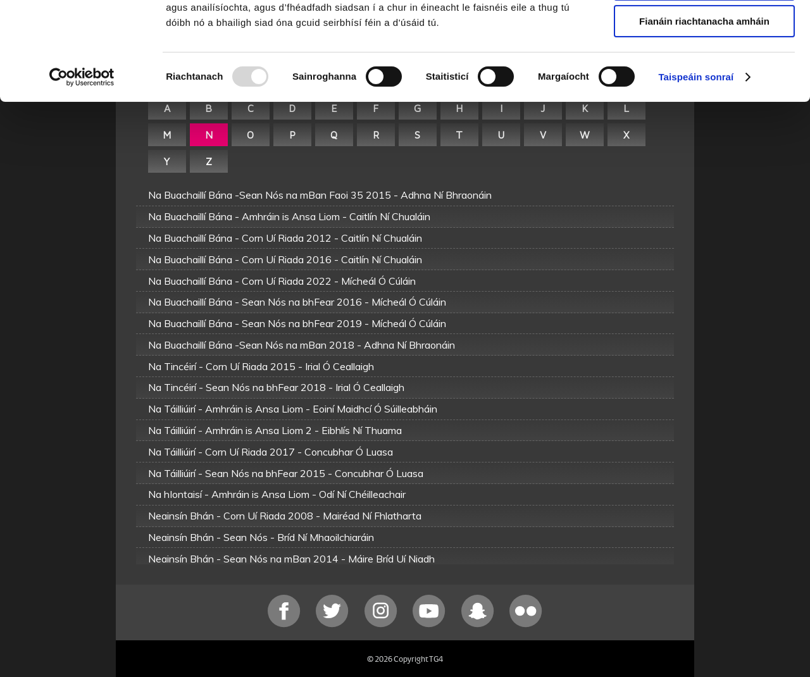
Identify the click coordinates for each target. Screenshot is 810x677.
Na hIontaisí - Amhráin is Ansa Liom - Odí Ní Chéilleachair (277, 494)
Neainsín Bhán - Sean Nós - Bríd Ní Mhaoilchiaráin (261, 537)
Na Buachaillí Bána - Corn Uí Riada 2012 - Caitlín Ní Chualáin (285, 238)
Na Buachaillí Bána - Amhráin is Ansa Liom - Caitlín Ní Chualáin (289, 216)
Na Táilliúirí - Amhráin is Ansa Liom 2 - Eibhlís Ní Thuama (275, 430)
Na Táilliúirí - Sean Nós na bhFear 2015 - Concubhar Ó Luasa (285, 473)
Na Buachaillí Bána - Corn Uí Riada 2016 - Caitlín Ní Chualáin (285, 259)
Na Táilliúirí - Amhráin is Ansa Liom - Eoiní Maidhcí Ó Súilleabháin (292, 408)
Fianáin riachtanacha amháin (704, 105)
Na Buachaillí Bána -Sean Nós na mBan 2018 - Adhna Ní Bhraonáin (301, 344)
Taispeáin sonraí (695, 161)
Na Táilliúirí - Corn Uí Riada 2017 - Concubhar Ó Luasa (270, 451)
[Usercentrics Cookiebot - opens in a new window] (82, 161)
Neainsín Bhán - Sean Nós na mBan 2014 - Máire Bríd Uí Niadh (291, 558)
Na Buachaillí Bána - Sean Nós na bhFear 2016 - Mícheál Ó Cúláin (297, 301)
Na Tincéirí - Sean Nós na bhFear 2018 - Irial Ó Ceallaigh (276, 387)
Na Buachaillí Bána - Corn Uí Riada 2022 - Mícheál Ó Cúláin (282, 281)
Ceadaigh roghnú (704, 68)
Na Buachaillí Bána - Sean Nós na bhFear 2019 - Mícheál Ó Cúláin (297, 323)
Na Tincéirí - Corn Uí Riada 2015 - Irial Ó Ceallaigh (261, 366)
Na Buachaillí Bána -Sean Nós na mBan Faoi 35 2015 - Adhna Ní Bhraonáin (320, 195)
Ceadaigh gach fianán (704, 31)
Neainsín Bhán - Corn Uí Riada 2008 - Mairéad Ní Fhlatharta (284, 515)
